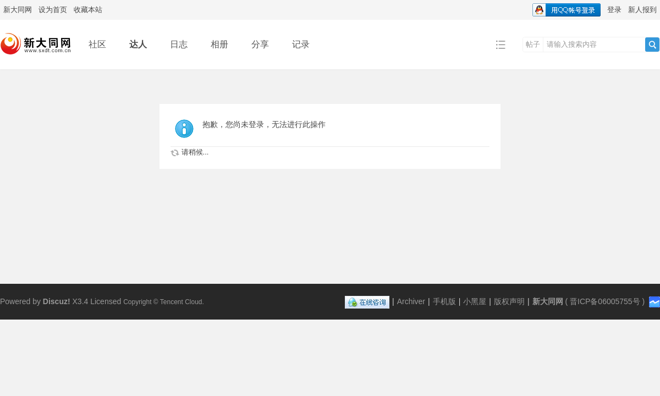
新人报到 (642, 10)
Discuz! (56, 301)
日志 (179, 44)
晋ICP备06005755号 (605, 301)
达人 (138, 44)
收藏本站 (88, 10)
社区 (97, 44)
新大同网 (17, 10)
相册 (219, 44)
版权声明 (509, 301)
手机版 (444, 301)
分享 (260, 44)
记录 (301, 44)
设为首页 (52, 10)
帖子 (533, 44)
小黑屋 (474, 301)
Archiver (411, 301)
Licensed (105, 301)
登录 (614, 10)
